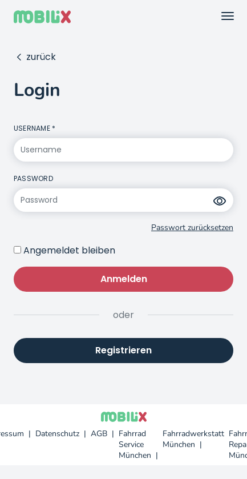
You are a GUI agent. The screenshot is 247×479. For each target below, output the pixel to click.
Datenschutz (57, 433)
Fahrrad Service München (135, 444)
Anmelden (123, 278)
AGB (99, 433)
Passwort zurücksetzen (192, 227)
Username (32, 128)
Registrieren (123, 350)
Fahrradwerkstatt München (193, 439)
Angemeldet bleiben (69, 250)
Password (33, 178)
